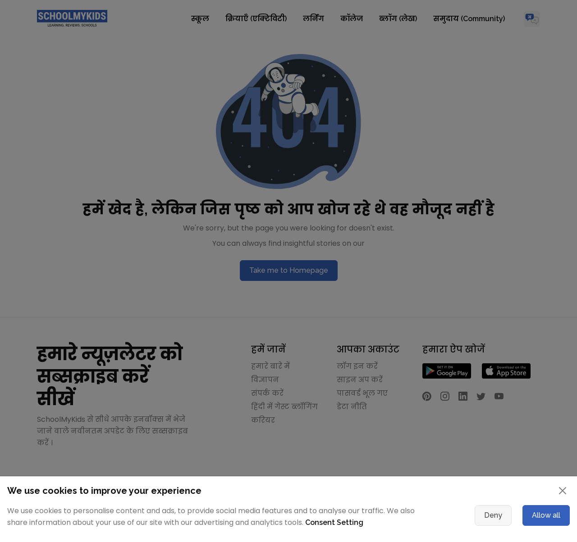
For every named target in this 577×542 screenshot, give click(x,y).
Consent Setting (334, 522)
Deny (493, 515)
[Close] (562, 490)
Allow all (546, 515)
